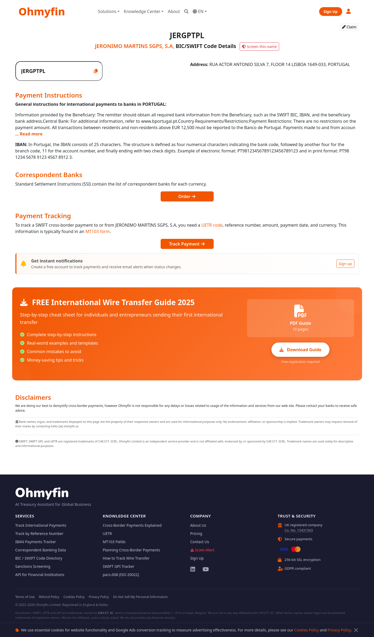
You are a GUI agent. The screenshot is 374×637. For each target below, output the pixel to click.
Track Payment (187, 244)
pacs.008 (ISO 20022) (121, 574)
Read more (31, 134)
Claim (349, 26)
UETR (107, 533)
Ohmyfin (42, 11)
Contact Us (199, 541)
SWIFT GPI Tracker (119, 566)
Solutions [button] (107, 11)
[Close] (356, 630)
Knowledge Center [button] (142, 11)
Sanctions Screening (32, 566)
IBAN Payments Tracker (35, 541)
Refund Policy (49, 597)
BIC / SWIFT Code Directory (38, 558)
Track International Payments (41, 525)
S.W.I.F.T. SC (105, 613)
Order (187, 196)
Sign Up (331, 11)
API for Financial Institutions (39, 574)
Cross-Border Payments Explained (132, 525)
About (174, 11)
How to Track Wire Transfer (126, 558)
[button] (348, 11)
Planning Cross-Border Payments (131, 549)
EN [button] (198, 11)
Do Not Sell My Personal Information (140, 597)
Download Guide (300, 350)
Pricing (196, 533)
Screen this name (259, 46)
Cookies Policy (306, 629)
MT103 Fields (114, 541)
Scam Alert (202, 549)
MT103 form (97, 231)
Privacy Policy (339, 629)
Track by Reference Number (39, 533)
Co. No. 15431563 (299, 530)
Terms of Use (25, 597)
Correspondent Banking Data (40, 549)
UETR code (212, 225)
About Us (198, 525)
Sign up (345, 263)
